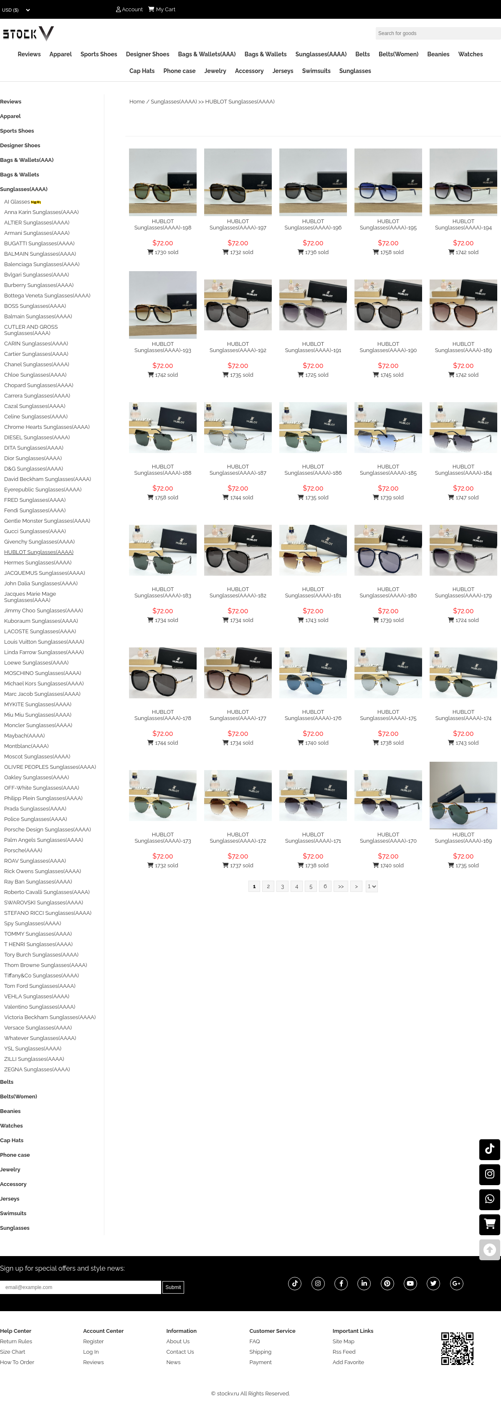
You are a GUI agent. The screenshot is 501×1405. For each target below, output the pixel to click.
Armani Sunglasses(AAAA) (37, 233)
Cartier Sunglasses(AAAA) (36, 354)
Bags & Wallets (266, 54)
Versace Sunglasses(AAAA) (38, 1028)
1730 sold (163, 252)
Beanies (438, 54)
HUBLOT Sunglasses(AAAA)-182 (238, 592)
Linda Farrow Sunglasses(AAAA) (44, 652)
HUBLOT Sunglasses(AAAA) (240, 101)
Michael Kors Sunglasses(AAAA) (44, 683)
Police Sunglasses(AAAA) (35, 819)
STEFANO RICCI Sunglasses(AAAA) (47, 913)
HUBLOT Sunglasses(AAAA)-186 (313, 469)
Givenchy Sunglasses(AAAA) (39, 542)
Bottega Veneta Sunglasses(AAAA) (47, 295)
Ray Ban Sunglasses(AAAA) (38, 882)
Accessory (249, 71)
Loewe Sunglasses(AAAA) (36, 663)
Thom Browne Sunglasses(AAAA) (45, 965)
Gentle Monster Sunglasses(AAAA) (47, 521)
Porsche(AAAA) (23, 850)
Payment (261, 1362)
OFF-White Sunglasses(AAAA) (41, 788)
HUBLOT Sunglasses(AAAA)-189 (463, 347)
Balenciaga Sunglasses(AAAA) (41, 264)
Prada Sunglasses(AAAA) (35, 809)
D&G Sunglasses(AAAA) (33, 469)
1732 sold (238, 252)
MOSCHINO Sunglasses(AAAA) (42, 673)
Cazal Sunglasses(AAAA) (34, 406)
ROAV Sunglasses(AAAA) (35, 861)
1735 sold (238, 375)
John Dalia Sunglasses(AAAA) (41, 583)
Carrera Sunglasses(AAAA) (37, 396)
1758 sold (388, 252)
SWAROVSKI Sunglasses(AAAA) (43, 902)
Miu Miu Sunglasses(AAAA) (37, 715)
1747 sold (463, 497)
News (173, 1362)
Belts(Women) (399, 54)
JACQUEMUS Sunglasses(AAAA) (44, 573)
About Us (178, 1341)
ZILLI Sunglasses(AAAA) (34, 1059)
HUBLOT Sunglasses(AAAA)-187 (238, 469)
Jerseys (283, 71)
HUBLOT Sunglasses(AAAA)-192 (238, 347)
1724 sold (463, 620)
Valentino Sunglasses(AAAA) (39, 1007)
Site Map (343, 1341)
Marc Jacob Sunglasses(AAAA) (42, 694)
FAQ (255, 1341)
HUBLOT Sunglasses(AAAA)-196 (313, 224)
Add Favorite (348, 1362)
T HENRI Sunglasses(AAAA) (38, 944)
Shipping (261, 1352)
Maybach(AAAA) (24, 736)
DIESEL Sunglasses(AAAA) (37, 437)
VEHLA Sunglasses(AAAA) (36, 996)
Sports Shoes (99, 54)
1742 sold (463, 252)
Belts (362, 54)
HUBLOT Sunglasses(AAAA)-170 (388, 837)
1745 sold (388, 375)
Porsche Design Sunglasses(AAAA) (47, 829)
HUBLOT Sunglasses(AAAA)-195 (388, 224)
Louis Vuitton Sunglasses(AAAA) (44, 642)
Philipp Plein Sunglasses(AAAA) (43, 798)
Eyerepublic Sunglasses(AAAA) (42, 489)
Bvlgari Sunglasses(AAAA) (36, 275)
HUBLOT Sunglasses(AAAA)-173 (162, 837)
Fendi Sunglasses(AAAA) (35, 510)
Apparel (61, 54)
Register (93, 1341)
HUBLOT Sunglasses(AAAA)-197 (238, 224)
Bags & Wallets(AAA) (207, 54)
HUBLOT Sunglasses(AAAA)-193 (162, 347)
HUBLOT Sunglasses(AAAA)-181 (313, 592)
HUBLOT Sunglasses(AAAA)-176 (313, 715)
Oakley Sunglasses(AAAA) (36, 777)
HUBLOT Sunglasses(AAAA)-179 (463, 592)
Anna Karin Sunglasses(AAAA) (41, 212)
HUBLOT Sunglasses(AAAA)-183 (162, 592)
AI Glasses (23, 202)
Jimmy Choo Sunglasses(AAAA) (43, 610)
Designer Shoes (148, 54)
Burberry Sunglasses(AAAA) (38, 285)
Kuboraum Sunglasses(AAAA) (41, 621)
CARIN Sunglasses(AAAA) (36, 343)
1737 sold (238, 865)
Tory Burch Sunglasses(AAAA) (41, 955)
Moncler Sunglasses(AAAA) (38, 725)
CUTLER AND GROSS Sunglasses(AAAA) (31, 330)
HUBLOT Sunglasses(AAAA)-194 (463, 224)
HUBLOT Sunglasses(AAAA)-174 (463, 715)
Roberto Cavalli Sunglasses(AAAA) (47, 892)
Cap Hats (141, 71)
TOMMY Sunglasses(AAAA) (38, 934)
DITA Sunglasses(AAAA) (33, 448)
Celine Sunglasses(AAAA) (36, 416)
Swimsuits (316, 71)
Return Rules (16, 1341)
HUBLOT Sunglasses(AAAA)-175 (388, 715)
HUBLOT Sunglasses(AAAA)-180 (388, 592)
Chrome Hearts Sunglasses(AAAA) (47, 427)
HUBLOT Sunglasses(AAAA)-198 (163, 224)
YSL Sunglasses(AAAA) (32, 1048)
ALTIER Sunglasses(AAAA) (36, 222)
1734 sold (162, 620)
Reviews (29, 54)
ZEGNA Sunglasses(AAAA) (37, 1069)
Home (137, 101)
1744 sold (238, 497)
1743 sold (313, 620)
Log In (91, 1352)
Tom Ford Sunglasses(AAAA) (40, 986)
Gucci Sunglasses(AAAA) (35, 531)
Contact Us (180, 1352)
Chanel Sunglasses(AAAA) (36, 364)
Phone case (180, 71)
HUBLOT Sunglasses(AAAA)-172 (238, 837)
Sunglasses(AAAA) (321, 54)
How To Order (17, 1362)
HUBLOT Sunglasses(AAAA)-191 (313, 347)
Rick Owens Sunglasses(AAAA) (42, 871)
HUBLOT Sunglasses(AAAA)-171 (313, 837)
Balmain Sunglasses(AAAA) (38, 316)
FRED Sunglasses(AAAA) (35, 500)
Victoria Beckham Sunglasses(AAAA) (50, 1017)
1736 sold (313, 252)
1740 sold (313, 743)
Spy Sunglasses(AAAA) (32, 923)
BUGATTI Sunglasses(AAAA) (39, 243)
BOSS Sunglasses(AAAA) (35, 306)
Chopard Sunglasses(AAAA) (38, 385)
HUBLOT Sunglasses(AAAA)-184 (463, 469)
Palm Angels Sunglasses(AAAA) (43, 840)
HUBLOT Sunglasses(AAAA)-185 (388, 469)
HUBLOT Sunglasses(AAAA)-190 (388, 347)
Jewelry (215, 71)
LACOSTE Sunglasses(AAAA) (40, 631)
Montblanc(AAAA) (26, 746)
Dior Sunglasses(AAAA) (33, 458)
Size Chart (12, 1352)
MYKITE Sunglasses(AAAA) (37, 704)
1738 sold (388, 743)
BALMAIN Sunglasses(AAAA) (40, 254)
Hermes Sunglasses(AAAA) (37, 562)
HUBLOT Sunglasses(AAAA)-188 (163, 469)
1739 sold (388, 497)
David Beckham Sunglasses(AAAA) (47, 479)
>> (341, 886)
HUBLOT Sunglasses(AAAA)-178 (162, 715)
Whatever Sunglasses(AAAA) (40, 1038)
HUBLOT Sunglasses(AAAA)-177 (238, 715)
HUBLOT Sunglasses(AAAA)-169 (463, 837)
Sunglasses (355, 71)
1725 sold (313, 375)
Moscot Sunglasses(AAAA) (37, 756)
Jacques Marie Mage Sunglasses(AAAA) (30, 597)
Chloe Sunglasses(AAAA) (35, 375)
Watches (470, 54)
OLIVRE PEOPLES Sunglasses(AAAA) (50, 767)
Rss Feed (344, 1352)
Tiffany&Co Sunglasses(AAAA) (41, 975)
